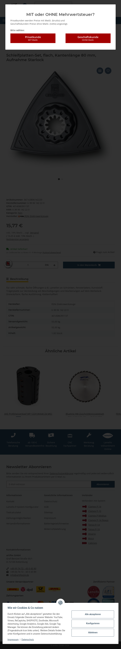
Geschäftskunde (88, 38)
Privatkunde (32, 38)
